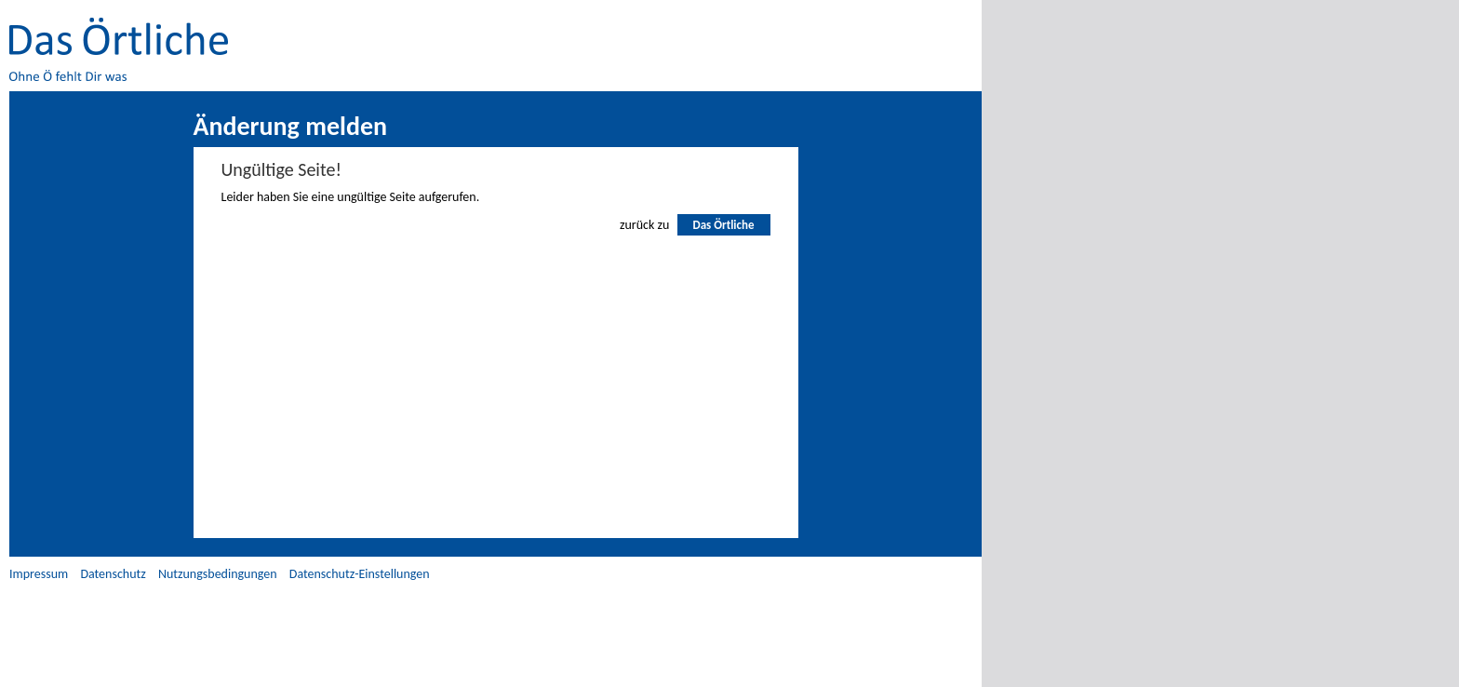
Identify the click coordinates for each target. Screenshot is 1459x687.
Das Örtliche (723, 225)
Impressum (38, 574)
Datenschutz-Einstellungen (359, 574)
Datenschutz (112, 574)
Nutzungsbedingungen (217, 574)
